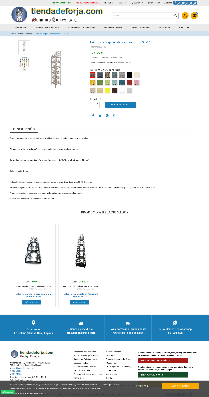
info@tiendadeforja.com (116, 3)
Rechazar (142, 386)
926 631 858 (138, 3)
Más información (18, 393)
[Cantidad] (93, 105)
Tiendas (109, 378)
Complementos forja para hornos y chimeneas (88, 376)
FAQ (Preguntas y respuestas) (118, 367)
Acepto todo (180, 386)
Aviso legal (110, 355)
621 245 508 (155, 3)
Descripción (24, 129)
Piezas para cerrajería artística (86, 355)
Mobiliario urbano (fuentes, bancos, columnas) (85, 369)
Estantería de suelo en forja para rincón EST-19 (81, 295)
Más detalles (32, 302)
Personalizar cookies (36, 393)
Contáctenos (111, 370)
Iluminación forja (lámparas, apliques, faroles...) (85, 361)
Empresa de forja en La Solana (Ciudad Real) (119, 361)
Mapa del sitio (111, 374)
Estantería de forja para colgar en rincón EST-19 (33, 295)
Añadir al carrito (120, 104)
